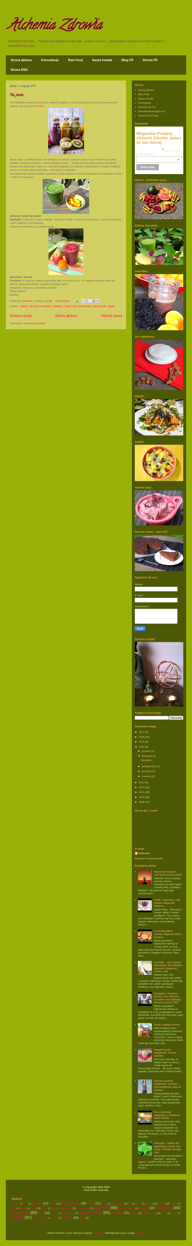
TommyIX (98, 1232)
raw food (34, 306)
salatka (143, 1208)
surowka (117, 1212)
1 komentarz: (63, 300)
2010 (142, 797)
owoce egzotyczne (61, 1208)
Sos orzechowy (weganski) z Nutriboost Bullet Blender (167, 1115)
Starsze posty (111, 316)
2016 (142, 736)
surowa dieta (85, 306)
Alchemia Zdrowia (55, 26)
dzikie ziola (117, 1203)
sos (41, 1212)
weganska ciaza (40, 1218)
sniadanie (57, 306)
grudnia (146, 751)
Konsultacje (50, 60)
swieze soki (99, 306)
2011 (142, 792)
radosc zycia (83, 1208)
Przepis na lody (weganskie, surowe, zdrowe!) (165, 1052)
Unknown (144, 853)
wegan (111, 306)
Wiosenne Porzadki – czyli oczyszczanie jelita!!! (168, 873)
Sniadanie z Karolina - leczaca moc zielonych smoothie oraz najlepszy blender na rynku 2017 (167, 998)
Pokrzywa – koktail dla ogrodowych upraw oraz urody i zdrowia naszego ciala (167, 1148)
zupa (82, 1217)
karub (161, 1203)
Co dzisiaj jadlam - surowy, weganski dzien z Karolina (168, 934)
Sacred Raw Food (148, 115)
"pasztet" (16, 1204)
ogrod (44, 1208)
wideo (54, 1217)
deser (91, 1203)
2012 (142, 787)
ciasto (52, 1203)
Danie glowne (71, 1203)
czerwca (147, 776)
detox (104, 1203)
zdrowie (67, 1217)
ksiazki (24, 306)
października (149, 766)
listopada (147, 755)
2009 (142, 801)
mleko (23, 1208)
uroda (174, 1213)
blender (37, 1203)
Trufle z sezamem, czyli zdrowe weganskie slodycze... (167, 902)
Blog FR (127, 60)
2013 (142, 782)
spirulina (54, 1213)
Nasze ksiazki (102, 60)
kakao (148, 1203)
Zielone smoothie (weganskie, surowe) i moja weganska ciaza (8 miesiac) (167, 1085)
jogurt (138, 1203)
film (129, 1203)
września (147, 771)
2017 (142, 732)
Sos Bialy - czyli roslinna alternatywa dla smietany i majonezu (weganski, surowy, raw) (168, 967)
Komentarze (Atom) (35, 323)
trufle (164, 1213)
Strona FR (150, 60)
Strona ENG (19, 69)
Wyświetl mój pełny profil (148, 858)
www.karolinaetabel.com (151, 111)
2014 (142, 746)
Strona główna (21, 60)
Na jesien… (17, 95)
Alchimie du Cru (147, 107)
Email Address (158, 154)
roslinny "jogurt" (127, 1208)
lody (14, 1208)
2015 (142, 741)
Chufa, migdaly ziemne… (168, 1024)
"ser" (25, 1203)
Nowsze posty (21, 316)
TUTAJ (40, 106)
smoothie (45, 306)
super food (70, 306)
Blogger (139, 1232)
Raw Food (75, 60)
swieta (134, 1213)
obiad (33, 1208)
